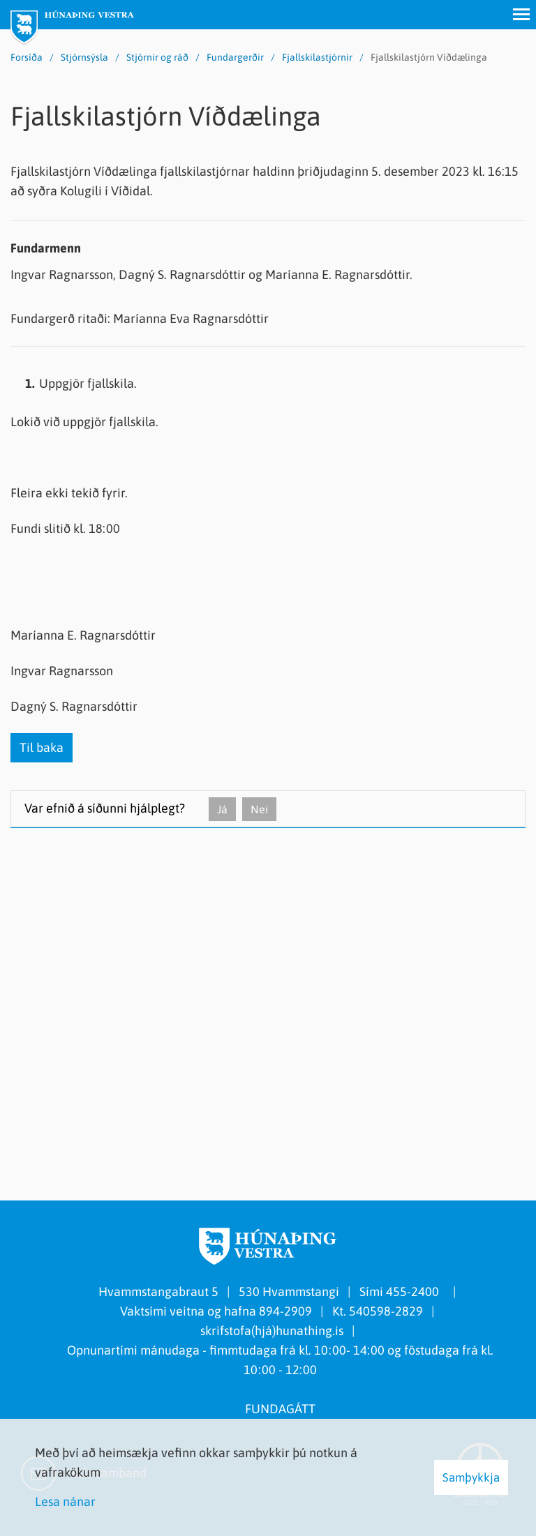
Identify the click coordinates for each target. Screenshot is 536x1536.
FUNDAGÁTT (280, 1408)
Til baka (42, 747)
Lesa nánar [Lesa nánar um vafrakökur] (65, 1501)
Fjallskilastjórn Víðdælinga (429, 57)
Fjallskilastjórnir (317, 57)
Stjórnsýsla (84, 57)
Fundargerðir (235, 57)
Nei (259, 809)
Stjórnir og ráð (157, 57)
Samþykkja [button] (471, 1477)
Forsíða (26, 57)
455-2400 (415, 1291)
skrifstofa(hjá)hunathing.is (271, 1330)
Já (222, 809)
